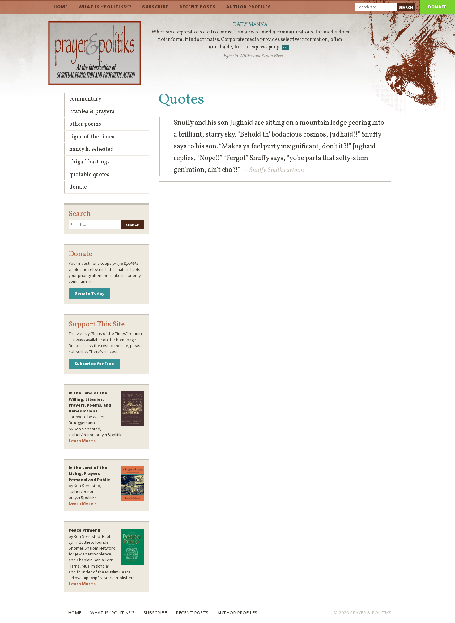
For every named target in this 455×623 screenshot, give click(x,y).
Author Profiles (248, 7)
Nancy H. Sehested (91, 149)
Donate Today (89, 293)
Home (60, 7)
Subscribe (155, 7)
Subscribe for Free (94, 363)
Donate (437, 7)
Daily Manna (250, 24)
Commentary (85, 99)
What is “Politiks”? (105, 7)
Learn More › (82, 440)
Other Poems (85, 124)
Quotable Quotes (89, 175)
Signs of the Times (91, 137)
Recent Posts (197, 7)
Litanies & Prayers (91, 111)
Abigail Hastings (89, 162)
